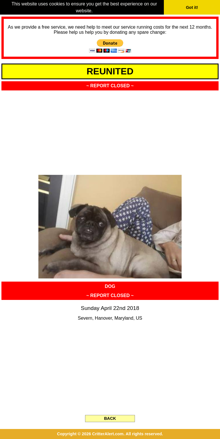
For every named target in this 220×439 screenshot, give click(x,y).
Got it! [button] (192, 7)
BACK (110, 418)
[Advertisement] (110, 131)
